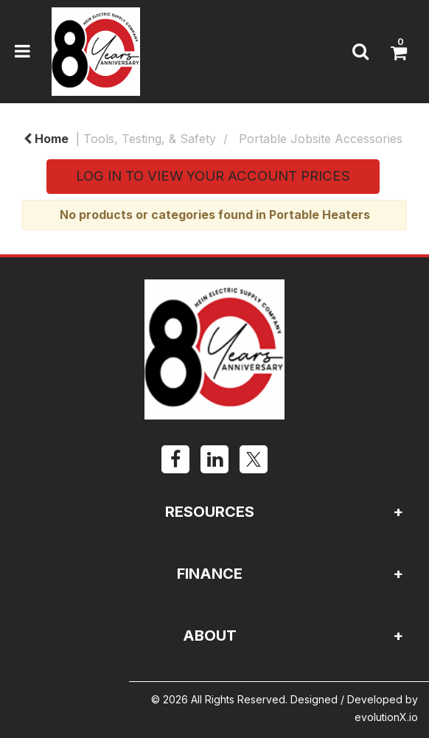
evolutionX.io (386, 717)
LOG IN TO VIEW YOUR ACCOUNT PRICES (213, 175)
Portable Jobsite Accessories (320, 138)
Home (46, 138)
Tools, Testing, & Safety (149, 138)
